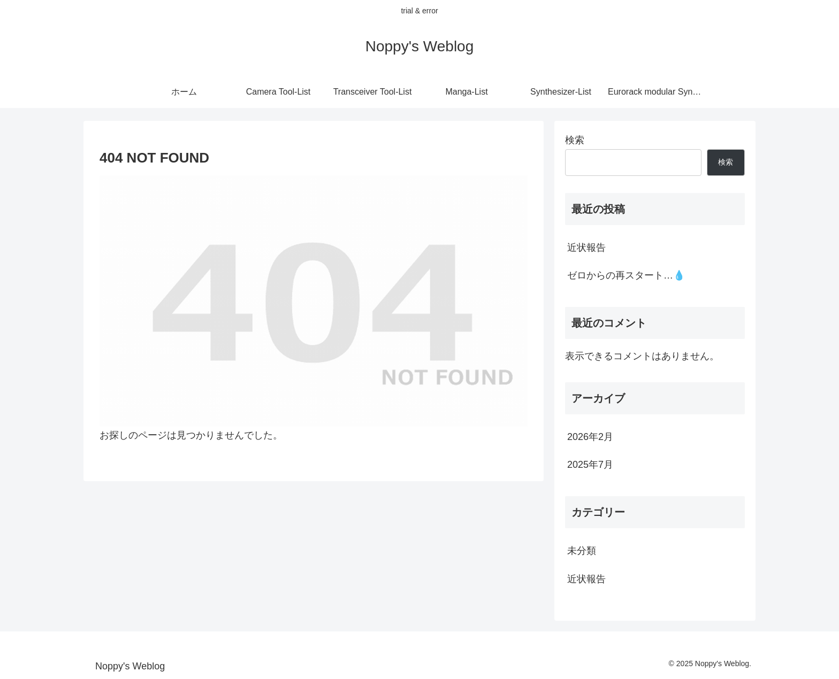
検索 (574, 140)
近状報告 (586, 247)
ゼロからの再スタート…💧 (626, 275)
